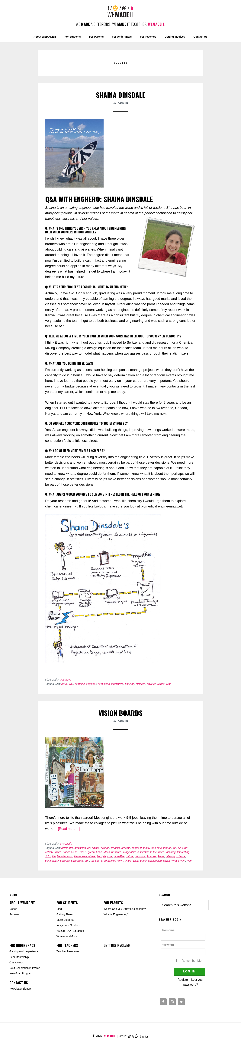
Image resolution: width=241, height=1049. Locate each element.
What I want (178, 860)
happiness (104, 683)
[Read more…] (69, 829)
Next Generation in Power (24, 967)
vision (166, 860)
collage (105, 847)
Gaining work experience (23, 951)
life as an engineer (85, 856)
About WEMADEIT (22, 902)
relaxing (170, 856)
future (58, 852)
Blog (59, 908)
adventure (67, 847)
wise (168, 683)
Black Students (65, 919)
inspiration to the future (150, 852)
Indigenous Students (68, 925)
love (109, 856)
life (54, 856)
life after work (65, 856)
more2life (119, 856)
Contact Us (18, 982)
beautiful (80, 683)
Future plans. (70, 852)
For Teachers (67, 945)
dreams (125, 847)
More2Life (66, 843)
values (160, 683)
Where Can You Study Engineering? (125, 908)
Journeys (65, 679)
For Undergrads (22, 945)
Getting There (64, 914)
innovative (117, 683)
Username (168, 930)
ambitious (80, 847)
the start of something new (106, 860)
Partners (14, 914)
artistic (95, 847)
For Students (67, 902)
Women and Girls (66, 936)
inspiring (129, 683)
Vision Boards (120, 713)
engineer (91, 683)
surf (87, 860)
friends (167, 847)
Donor (13, 908)
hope (99, 852)
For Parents (113, 902)
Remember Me (192, 960)
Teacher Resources (67, 951)
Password (167, 944)
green (91, 852)
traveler (151, 683)
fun (174, 847)
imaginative (129, 852)
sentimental (52, 860)
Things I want (131, 860)
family (146, 847)
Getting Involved (117, 945)
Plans (161, 856)
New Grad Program (20, 973)
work (189, 860)
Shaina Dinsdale (120, 95)
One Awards (16, 962)
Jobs (48, 856)
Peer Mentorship (19, 957)
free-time (156, 847)
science (180, 856)
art (88, 847)
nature (129, 856)
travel (143, 860)
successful (77, 860)
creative (115, 847)
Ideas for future (112, 852)
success (140, 683)
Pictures (151, 856)
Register (183, 979)
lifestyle (101, 856)
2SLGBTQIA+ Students (70, 930)
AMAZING (67, 683)
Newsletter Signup (20, 988)
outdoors (140, 856)
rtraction (142, 1036)
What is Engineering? (116, 914)
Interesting (183, 852)
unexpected (155, 860)
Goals (83, 852)
